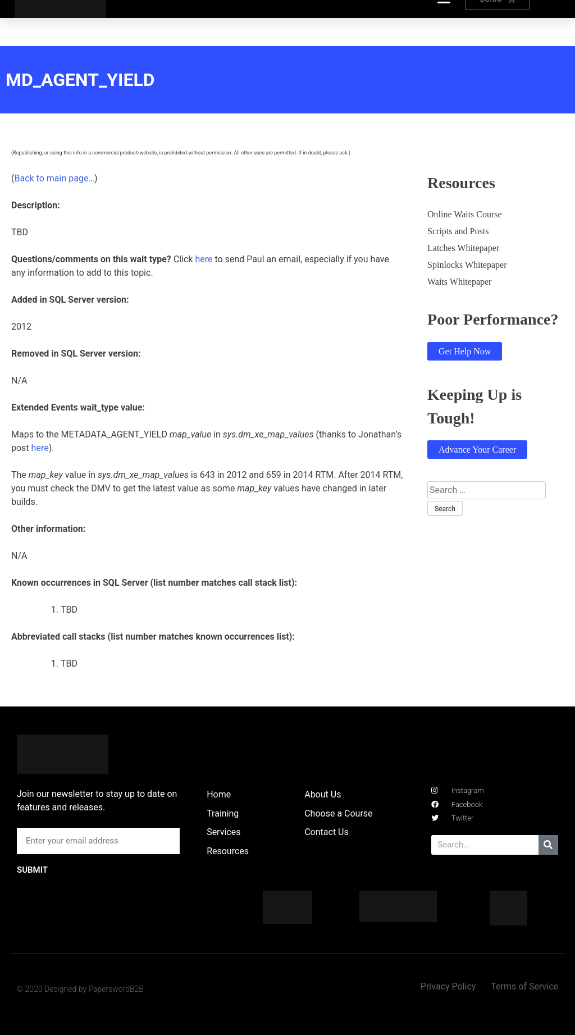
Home (219, 794)
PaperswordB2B (116, 988)
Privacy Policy (448, 986)
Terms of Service (524, 986)
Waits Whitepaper (459, 281)
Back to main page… (54, 178)
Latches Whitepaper (463, 248)
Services (223, 832)
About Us (322, 794)
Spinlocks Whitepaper (466, 265)
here (203, 259)
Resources (228, 851)
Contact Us (326, 832)
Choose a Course (338, 813)
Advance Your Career (477, 449)
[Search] (548, 845)
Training (223, 813)
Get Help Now (465, 351)
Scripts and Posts (458, 231)
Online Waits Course (464, 214)
